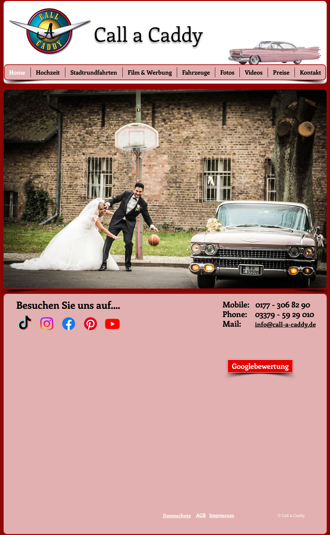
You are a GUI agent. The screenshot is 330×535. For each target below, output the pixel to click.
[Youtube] (112, 323)
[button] (165, 189)
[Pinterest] (90, 323)
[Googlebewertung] (260, 366)
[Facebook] (68, 323)
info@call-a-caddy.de (285, 324)
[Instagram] (46, 323)
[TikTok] (24, 323)
